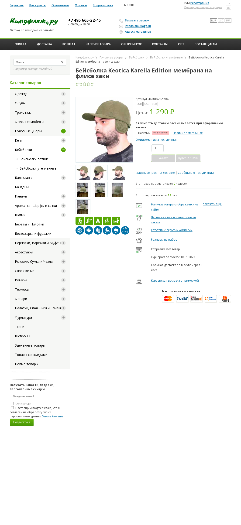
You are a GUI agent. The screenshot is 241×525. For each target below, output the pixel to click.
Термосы (22, 289)
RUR (213, 20)
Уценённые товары (30, 345)
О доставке (167, 173)
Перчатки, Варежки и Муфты (38, 243)
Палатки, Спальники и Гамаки (38, 308)
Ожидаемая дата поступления (156, 140)
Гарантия (17, 5)
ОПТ (181, 44)
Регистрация (199, 3)
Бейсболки (23, 149)
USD (221, 20)
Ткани (19, 326)
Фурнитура (23, 317)
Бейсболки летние (34, 159)
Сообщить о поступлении (196, 173)
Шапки (20, 215)
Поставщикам (206, 44)
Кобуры (21, 280)
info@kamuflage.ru (135, 26)
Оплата (20, 44)
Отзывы (81, 5)
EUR (228, 20)
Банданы (22, 187)
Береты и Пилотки (29, 224)
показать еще (212, 204)
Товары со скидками (31, 354)
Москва (129, 5)
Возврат (68, 44)
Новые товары (26, 364)
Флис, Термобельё (30, 121)
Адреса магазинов (135, 32)
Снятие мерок (131, 44)
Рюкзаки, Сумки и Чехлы (34, 261)
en (228, 7)
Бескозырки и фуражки (33, 233)
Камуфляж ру (85, 57)
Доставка (44, 44)
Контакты (160, 44)
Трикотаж (23, 112)
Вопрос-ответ (103, 5)
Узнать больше (52, 416)
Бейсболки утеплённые (38, 168)
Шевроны (22, 336)
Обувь (20, 103)
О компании (60, 5)
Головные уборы (28, 131)
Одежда (21, 94)
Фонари (21, 299)
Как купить (37, 5)
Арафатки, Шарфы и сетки (36, 205)
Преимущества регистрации (203, 7)
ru (228, 2)
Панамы (21, 196)
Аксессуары (24, 252)
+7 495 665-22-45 (84, 20)
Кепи (19, 140)
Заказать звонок (134, 20)
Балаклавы (23, 177)
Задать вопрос (146, 173)
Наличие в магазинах (188, 133)
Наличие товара (98, 44)
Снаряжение (24, 271)
